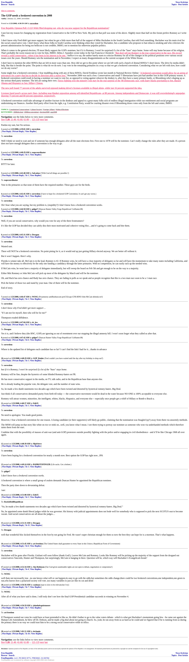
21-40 (13, 119)
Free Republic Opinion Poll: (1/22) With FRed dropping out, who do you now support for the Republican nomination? (55, 28)
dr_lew (35, 322)
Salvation (36, 173)
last (46, 119)
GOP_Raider (38, 358)
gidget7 (35, 209)
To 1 (27, 155)
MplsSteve (37, 444)
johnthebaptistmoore (41, 605)
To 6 (27, 340)
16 (2, 544)
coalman (36, 585)
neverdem (36, 129)
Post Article (183, 4)
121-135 (35, 119)
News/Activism (182, 2)
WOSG (35, 297)
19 (2, 605)
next (42, 119)
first (3, 119)
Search (11, 4)
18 (2, 585)
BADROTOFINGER (41, 464)
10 (2, 358)
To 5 (27, 497)
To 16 (27, 634)
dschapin (37, 631)
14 (2, 495)
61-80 (26, 119)
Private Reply (18, 131)
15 (2, 523)
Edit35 (36, 403)
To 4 (27, 569)
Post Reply (6, 131)
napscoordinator (39, 152)
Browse (4, 4)
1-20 (7, 119)
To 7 (27, 587)
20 (2, 631)
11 (2, 403)
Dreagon (35, 235)
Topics (174, 4)
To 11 (27, 525)
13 (2, 464)
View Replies (30, 131)
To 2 (27, 196)
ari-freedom (38, 544)
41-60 (19, 119)
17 (2, 567)
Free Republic (7, 2)
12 (2, 444)
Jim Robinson (39, 567)
